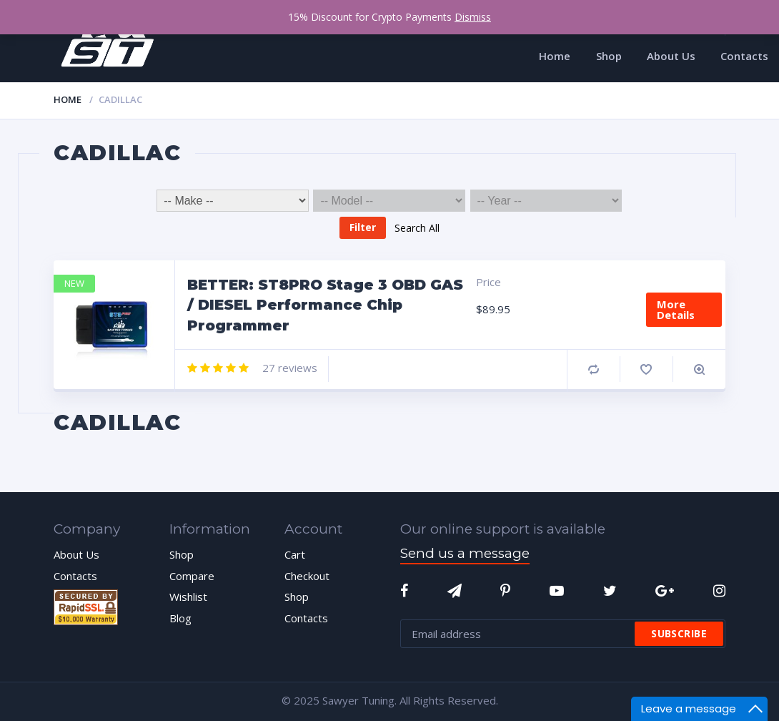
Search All (417, 227)
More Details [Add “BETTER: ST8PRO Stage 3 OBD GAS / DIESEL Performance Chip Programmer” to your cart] (676, 309)
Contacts (75, 576)
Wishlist (188, 596)
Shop (181, 554)
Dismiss (473, 17)
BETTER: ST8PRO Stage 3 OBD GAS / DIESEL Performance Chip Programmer (325, 305)
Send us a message (465, 553)
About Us (76, 554)
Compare (593, 369)
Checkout (306, 576)
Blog (180, 618)
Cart (294, 554)
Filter (362, 227)
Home (67, 99)
